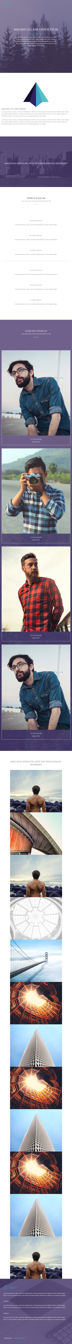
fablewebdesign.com (19, 1338)
